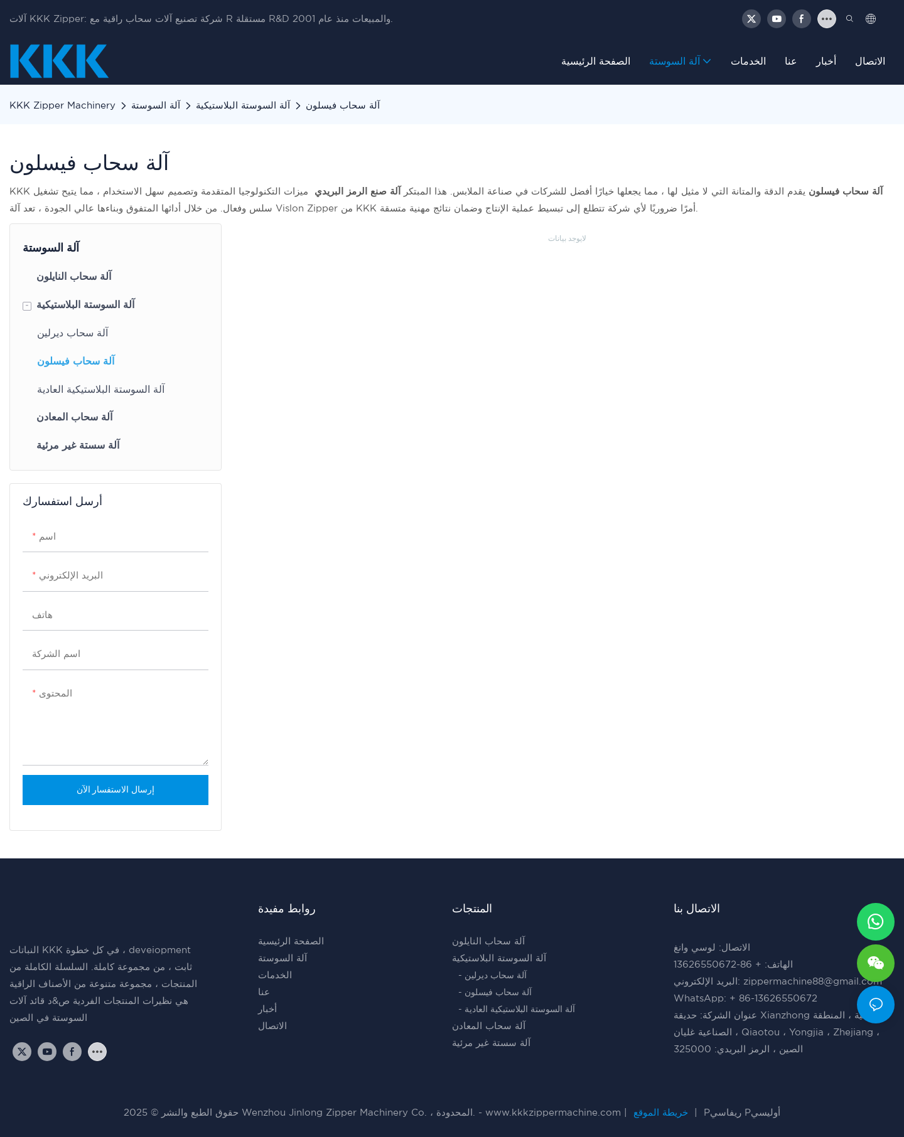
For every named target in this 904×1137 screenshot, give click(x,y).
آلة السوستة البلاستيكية (243, 106)
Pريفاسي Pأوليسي (740, 1113)
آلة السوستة (155, 106)
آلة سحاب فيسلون (343, 106)
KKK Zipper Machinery (62, 106)
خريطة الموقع (660, 1113)
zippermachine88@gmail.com (812, 982)
